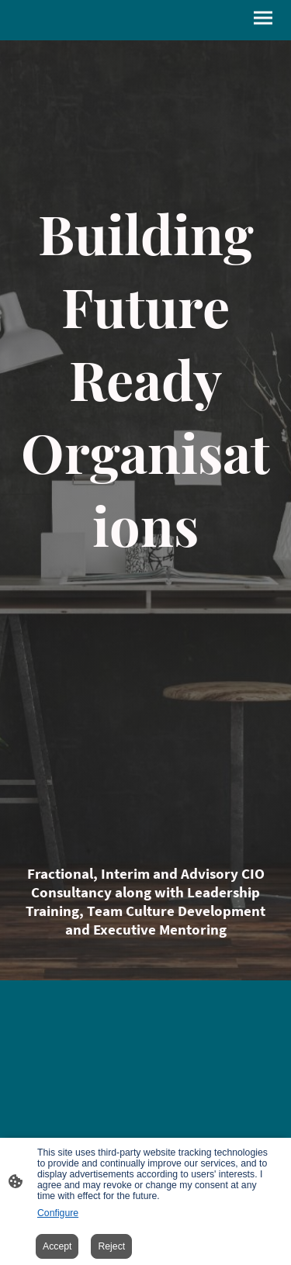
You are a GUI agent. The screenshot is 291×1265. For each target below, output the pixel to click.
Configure (57, 1213)
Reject (111, 1246)
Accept (57, 1246)
